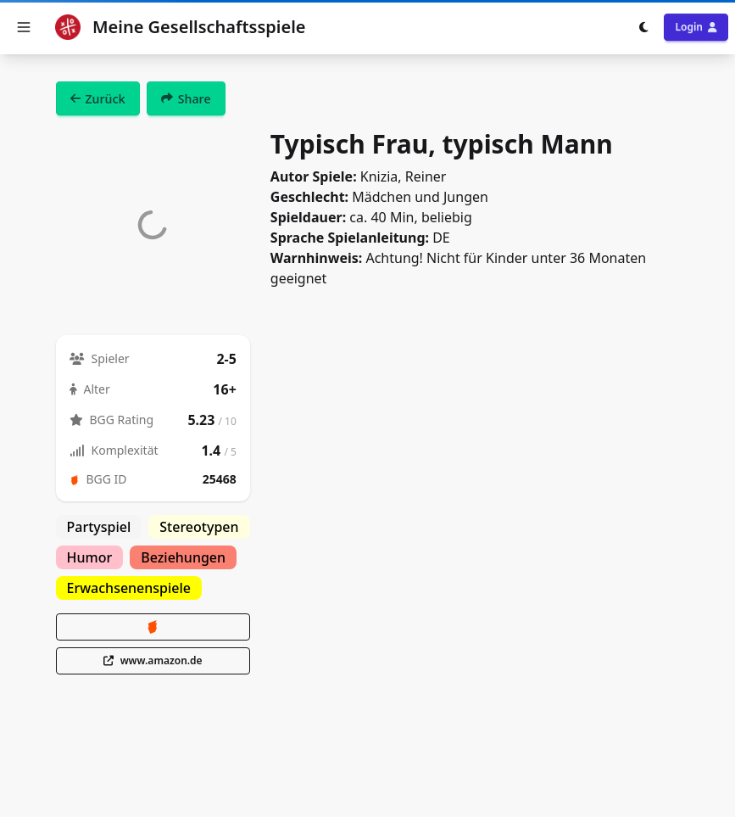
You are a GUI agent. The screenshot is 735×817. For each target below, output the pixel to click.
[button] (24, 27)
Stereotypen (198, 527)
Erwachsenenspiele (129, 588)
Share (186, 99)
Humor (90, 557)
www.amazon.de (153, 660)
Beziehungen (183, 557)
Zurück (97, 99)
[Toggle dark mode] (643, 27)
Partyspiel (99, 527)
